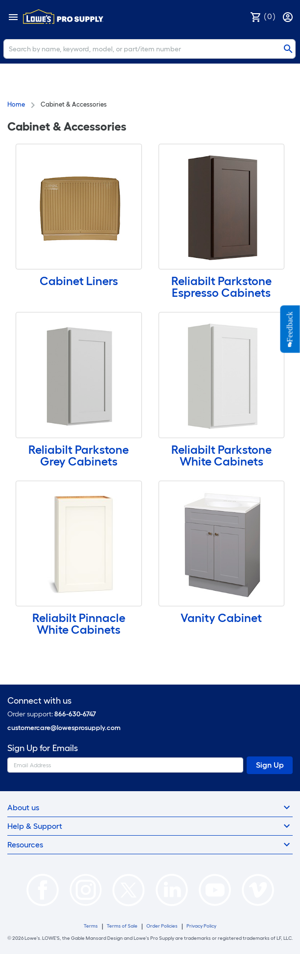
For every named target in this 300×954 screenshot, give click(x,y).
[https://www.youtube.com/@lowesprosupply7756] (214, 889)
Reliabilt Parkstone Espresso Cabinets (221, 287)
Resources (150, 844)
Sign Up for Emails (42, 748)
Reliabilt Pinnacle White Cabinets (78, 624)
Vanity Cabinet (221, 618)
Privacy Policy (201, 926)
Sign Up (270, 765)
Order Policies (162, 926)
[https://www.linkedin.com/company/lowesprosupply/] (171, 889)
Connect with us (39, 701)
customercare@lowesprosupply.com (63, 728)
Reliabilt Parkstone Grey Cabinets (78, 455)
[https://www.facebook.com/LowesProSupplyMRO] (42, 889)
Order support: (51, 714)
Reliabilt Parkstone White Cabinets (221, 455)
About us (150, 807)
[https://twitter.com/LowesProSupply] (128, 889)
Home (16, 104)
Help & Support (150, 826)
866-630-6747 (75, 714)
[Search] (149, 49)
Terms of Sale (122, 926)
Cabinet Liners (79, 281)
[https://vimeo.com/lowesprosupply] (258, 889)
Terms (91, 926)
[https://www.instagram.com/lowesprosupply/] (85, 889)
